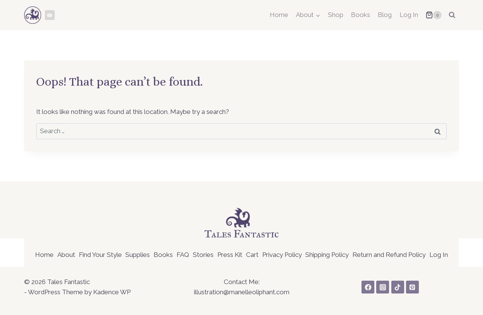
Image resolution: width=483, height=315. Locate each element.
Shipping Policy (327, 254)
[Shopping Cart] (433, 15)
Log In (409, 14)
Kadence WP (112, 292)
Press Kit (229, 254)
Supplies (137, 254)
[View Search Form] (452, 15)
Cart (252, 254)
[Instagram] (382, 287)
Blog (385, 14)
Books (360, 14)
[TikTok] (397, 287)
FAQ (183, 254)
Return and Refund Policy (389, 254)
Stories (203, 254)
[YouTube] (50, 15)
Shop (335, 14)
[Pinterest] (412, 287)
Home (279, 14)
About (66, 254)
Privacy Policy (282, 254)
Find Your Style (100, 254)
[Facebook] (367, 287)
